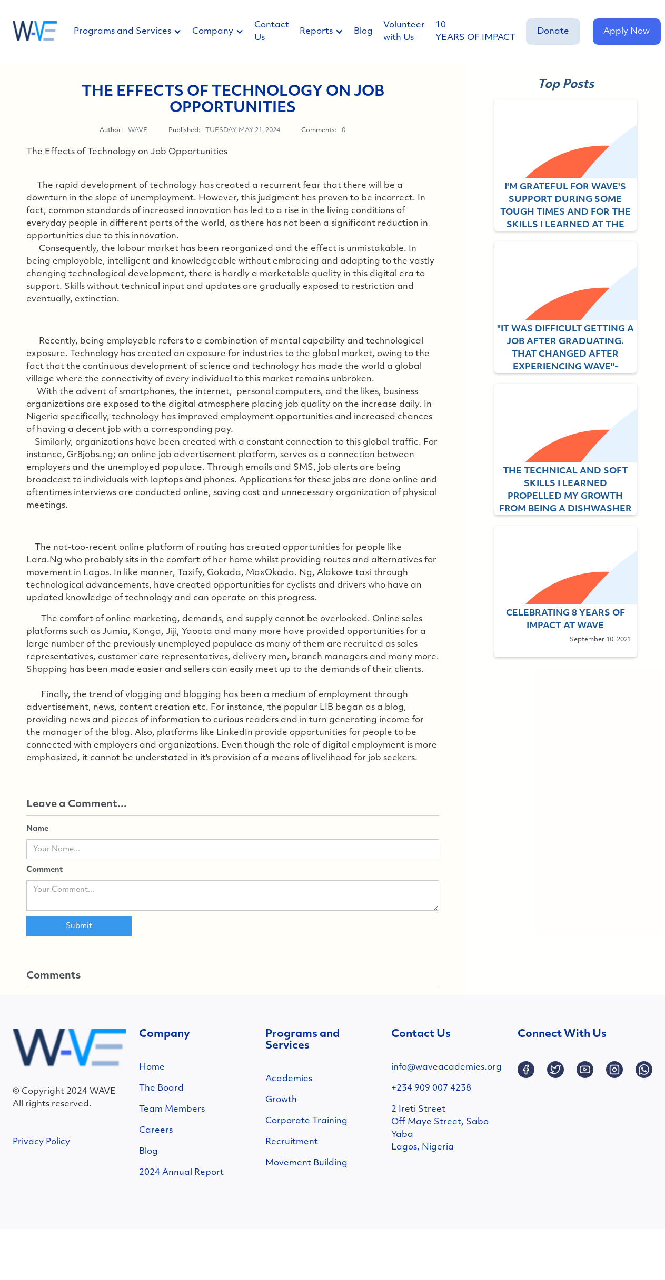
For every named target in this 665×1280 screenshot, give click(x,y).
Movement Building (306, 1163)
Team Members (172, 1109)
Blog (363, 31)
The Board (161, 1088)
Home (152, 1067)
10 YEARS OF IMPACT (475, 31)
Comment (44, 870)
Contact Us (271, 31)
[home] (35, 31)
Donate (553, 31)
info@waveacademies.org (446, 1067)
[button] (133, 31)
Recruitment (291, 1142)
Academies (288, 1079)
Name (37, 829)
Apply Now (626, 31)
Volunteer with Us (404, 31)
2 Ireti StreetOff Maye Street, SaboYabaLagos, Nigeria (440, 1128)
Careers (156, 1130)
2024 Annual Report (181, 1172)
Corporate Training (306, 1121)
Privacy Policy (41, 1142)
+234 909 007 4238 (431, 1088)
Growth (281, 1100)
